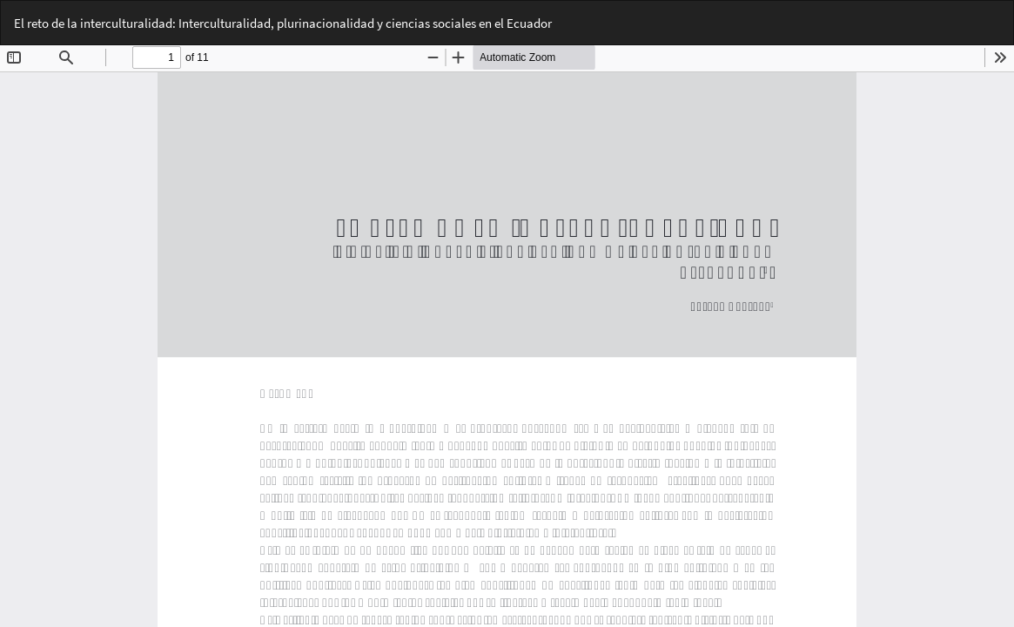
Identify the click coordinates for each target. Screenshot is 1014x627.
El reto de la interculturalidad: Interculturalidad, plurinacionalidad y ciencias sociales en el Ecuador (283, 23)
